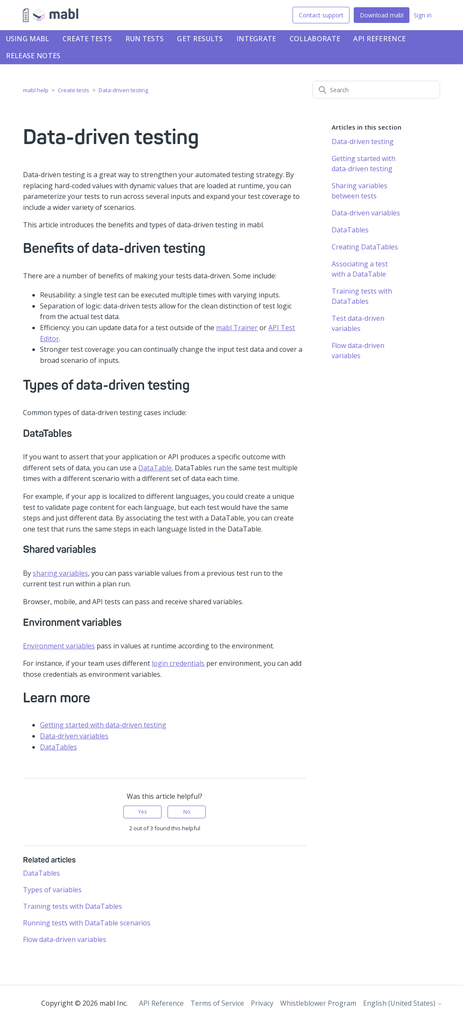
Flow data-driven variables (64, 939)
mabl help (35, 90)
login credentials (178, 663)
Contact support (321, 15)
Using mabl (27, 38)
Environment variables (59, 645)
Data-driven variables (74, 736)
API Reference (379, 38)
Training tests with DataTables (72, 906)
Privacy (262, 1003)
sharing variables (60, 573)
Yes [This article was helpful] (142, 811)
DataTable (155, 467)
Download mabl (381, 15)
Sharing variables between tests (359, 191)
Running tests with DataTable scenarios (87, 923)
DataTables (58, 747)
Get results (200, 38)
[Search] (376, 89)
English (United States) (402, 1003)
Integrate (256, 38)
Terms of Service (217, 1003)
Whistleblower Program (318, 1003)
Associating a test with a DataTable (360, 269)
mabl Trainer (237, 327)
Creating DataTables (365, 247)
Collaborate (315, 38)
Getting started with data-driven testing (103, 725)
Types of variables (52, 889)
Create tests (87, 38)
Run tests (144, 38)
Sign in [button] (423, 15)
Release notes (33, 55)
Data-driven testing (123, 90)
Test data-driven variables (358, 323)
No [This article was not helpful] (186, 811)
